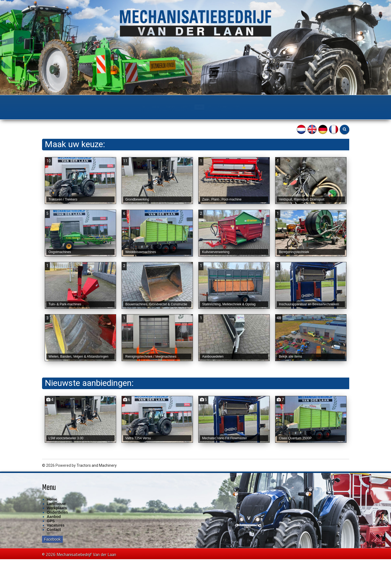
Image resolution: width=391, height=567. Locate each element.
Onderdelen (176, 107)
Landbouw (99, 107)
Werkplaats (137, 107)
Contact (306, 107)
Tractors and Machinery (97, 473)
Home (68, 107)
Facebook (52, 547)
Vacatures (56, 533)
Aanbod (212, 107)
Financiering (270, 107)
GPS (238, 107)
